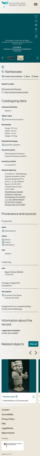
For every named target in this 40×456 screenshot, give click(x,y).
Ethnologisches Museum (11, 89)
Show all (33, 344)
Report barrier (8, 433)
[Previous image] (2, 58)
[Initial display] (36, 21)
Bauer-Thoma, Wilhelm (14, 272)
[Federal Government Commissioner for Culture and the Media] (13, 446)
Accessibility (7, 414)
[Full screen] (36, 16)
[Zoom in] (36, 25)
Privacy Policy (8, 419)
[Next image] (37, 58)
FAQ (4, 423)
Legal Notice (7, 428)
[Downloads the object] (36, 36)
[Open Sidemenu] (35, 4)
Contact (5, 409)
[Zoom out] (36, 29)
